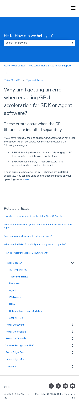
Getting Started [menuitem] (18, 269)
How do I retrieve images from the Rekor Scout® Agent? (33, 216)
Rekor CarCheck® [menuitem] (15, 338)
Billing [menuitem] (12, 304)
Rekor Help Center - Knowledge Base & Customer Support (37, 65)
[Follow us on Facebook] (51, 386)
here (27, 179)
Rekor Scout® (12, 80)
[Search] (72, 43)
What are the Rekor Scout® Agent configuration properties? (35, 244)
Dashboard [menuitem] (15, 283)
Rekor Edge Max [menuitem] (14, 359)
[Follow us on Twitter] (58, 386)
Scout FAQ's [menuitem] (16, 318)
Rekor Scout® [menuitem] (13, 263)
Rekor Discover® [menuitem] (15, 325)
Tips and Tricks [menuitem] (18, 276)
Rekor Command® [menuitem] (15, 332)
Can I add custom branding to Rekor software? (28, 236)
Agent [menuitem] (12, 290)
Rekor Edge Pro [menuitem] (14, 352)
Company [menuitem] (10, 366)
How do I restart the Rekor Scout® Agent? (26, 252)
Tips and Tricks (34, 80)
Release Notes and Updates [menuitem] (25, 311)
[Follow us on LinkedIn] (72, 386)
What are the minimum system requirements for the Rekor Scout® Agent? (38, 226)
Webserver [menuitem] (15, 297)
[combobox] (36, 43)
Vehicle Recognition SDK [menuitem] (19, 345)
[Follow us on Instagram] (65, 386)
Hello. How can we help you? (29, 35)
